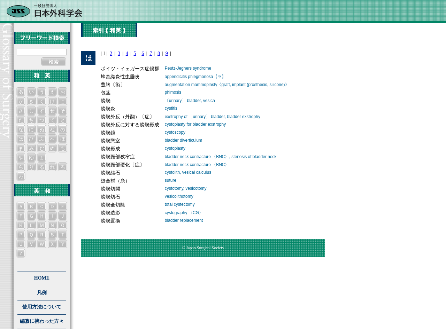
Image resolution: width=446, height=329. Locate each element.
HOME (41, 278)
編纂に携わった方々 (42, 321)
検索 (54, 62)
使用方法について (41, 307)
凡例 (42, 292)
